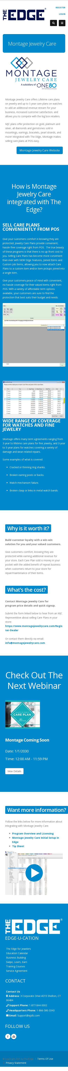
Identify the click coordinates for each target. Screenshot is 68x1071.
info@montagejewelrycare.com (25, 643)
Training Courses (15, 966)
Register (60, 7)
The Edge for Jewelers (18, 948)
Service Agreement (16, 970)
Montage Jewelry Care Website (40, 150)
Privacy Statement (16, 1062)
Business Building (16, 957)
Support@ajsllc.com (28, 1015)
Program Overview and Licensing (33, 833)
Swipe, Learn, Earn (16, 962)
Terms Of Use (45, 1058)
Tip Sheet (18, 846)
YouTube (13, 1036)
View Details (14, 771)
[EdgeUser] (24, 14)
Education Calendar (17, 953)
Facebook (7, 1036)
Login (62, 14)
